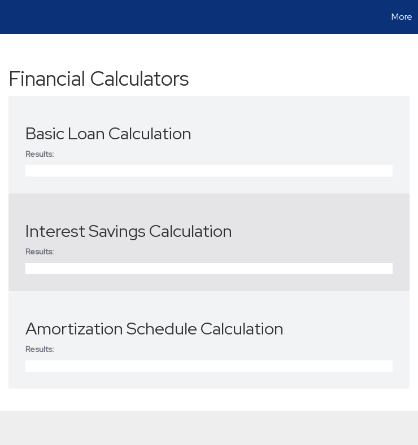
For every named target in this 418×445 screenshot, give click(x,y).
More (401, 17)
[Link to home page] (14, 17)
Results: (39, 154)
